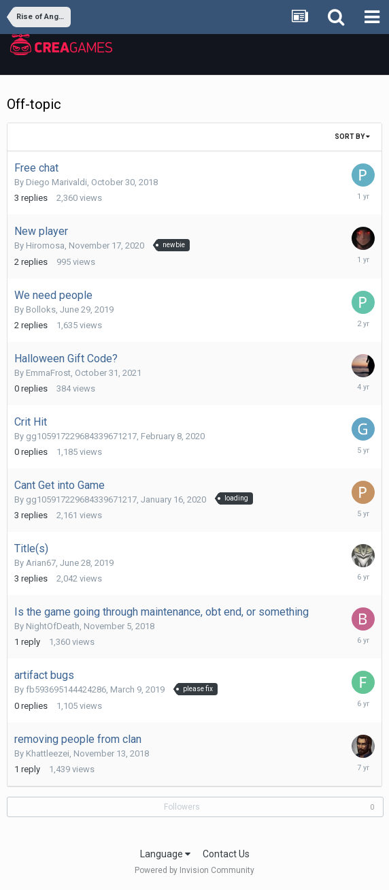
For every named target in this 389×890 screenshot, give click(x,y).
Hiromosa (45, 245)
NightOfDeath (53, 626)
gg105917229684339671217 (81, 436)
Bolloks (41, 309)
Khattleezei (47, 753)
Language (165, 853)
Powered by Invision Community (194, 870)
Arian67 (41, 563)
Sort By (352, 136)
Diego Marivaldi (56, 182)
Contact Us (226, 853)
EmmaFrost (48, 373)
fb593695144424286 (66, 689)
